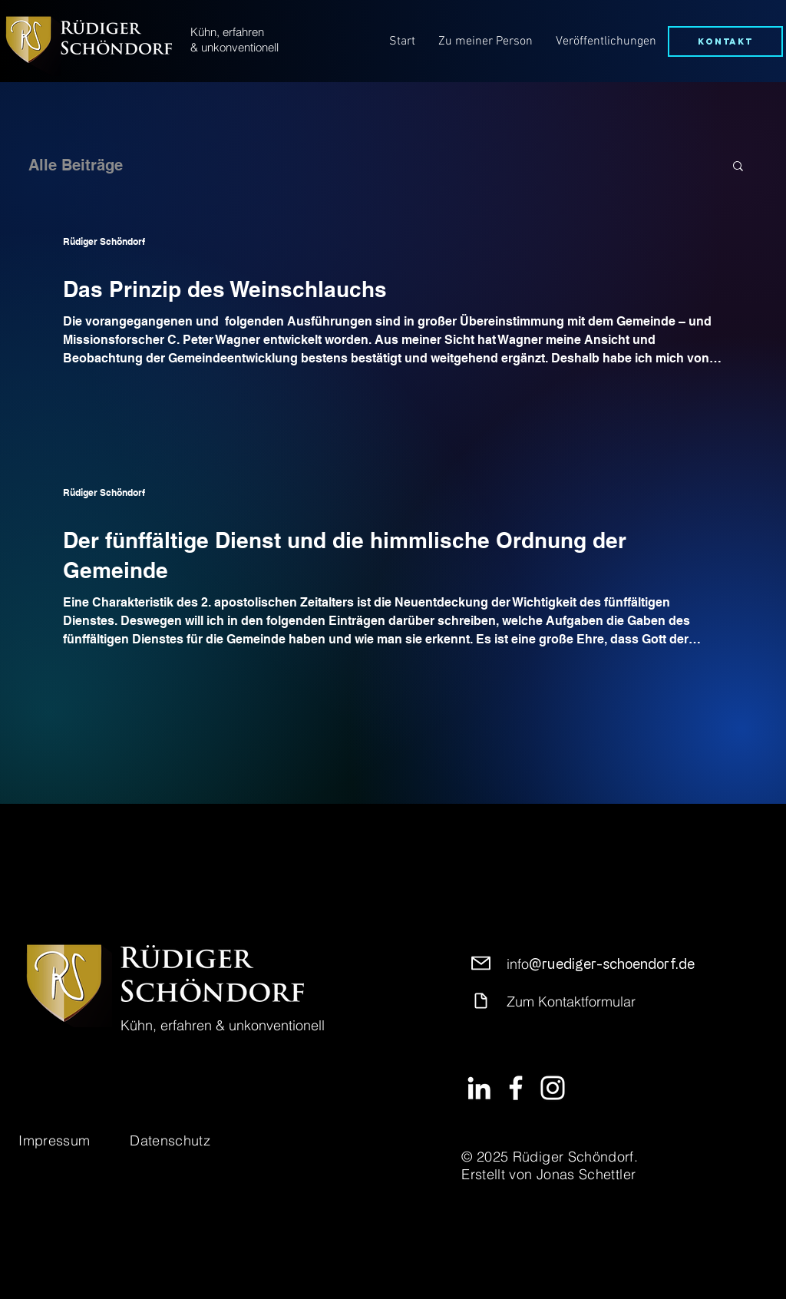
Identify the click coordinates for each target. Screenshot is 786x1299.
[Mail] (481, 963)
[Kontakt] (725, 41)
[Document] (481, 1001)
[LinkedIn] (479, 1088)
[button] (738, 167)
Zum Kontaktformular (571, 1001)
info (601, 964)
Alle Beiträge (75, 165)
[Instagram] (553, 1088)
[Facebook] (516, 1088)
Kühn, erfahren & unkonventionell (234, 40)
